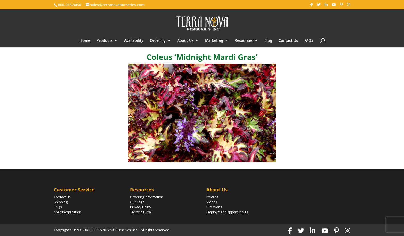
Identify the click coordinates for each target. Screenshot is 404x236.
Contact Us (288, 41)
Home (85, 41)
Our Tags (137, 202)
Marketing (214, 41)
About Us (185, 41)
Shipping (61, 202)
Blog (268, 41)
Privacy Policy (140, 207)
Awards (212, 196)
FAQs (308, 41)
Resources (244, 41)
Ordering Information (146, 196)
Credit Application (67, 212)
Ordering (158, 41)
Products (105, 41)
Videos (211, 202)
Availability (134, 41)
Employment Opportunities (227, 212)
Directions (214, 207)
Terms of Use (140, 212)
